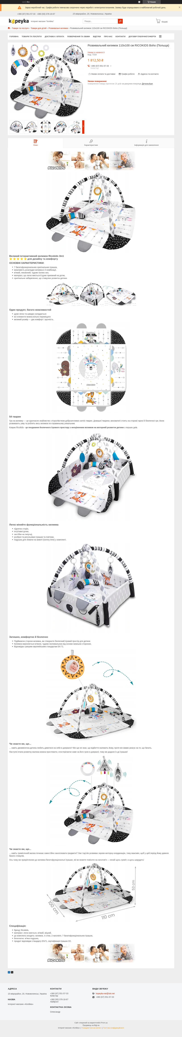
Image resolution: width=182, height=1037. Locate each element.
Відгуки (97, 36)
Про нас (108, 36)
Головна (13, 36)
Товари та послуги (20, 28)
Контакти (121, 36)
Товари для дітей (38, 28)
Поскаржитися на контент (91, 1028)
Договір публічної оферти (142, 36)
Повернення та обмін (78, 36)
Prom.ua (104, 1023)
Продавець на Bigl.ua (91, 1025)
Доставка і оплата (54, 36)
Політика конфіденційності (113, 1028)
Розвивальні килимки (58, 28)
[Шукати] (120, 21)
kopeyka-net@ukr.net (105, 993)
